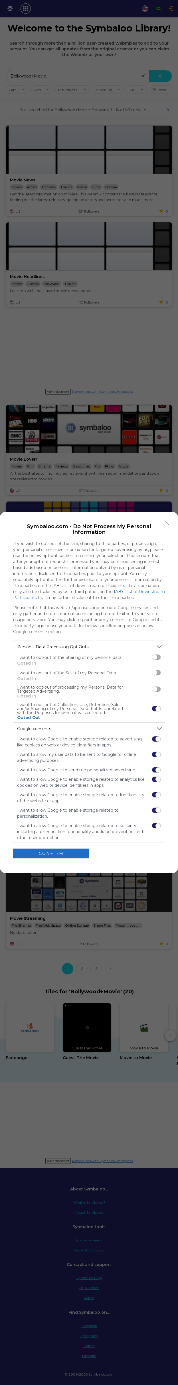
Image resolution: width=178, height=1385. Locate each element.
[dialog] (89, 692)
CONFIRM (51, 853)
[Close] (166, 523)
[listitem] (89, 647)
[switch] (156, 657)
